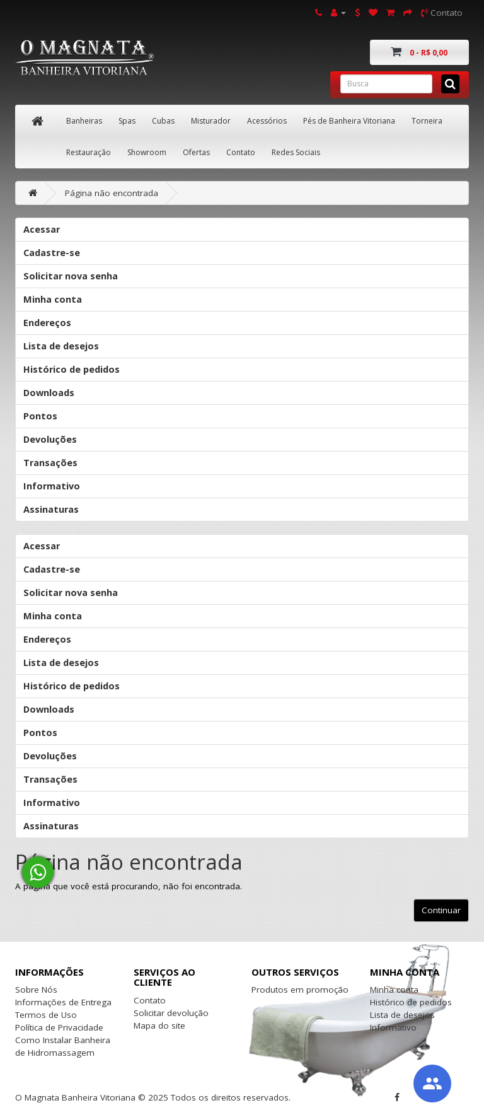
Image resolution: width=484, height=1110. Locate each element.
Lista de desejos (61, 346)
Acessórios (267, 120)
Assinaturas (51, 509)
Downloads (48, 393)
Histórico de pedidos (71, 369)
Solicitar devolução (171, 1013)
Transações (50, 463)
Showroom (146, 152)
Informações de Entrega (63, 1002)
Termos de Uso (46, 1014)
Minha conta (52, 299)
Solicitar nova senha (70, 276)
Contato (240, 152)
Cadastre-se (51, 253)
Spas (126, 120)
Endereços (47, 323)
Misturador (211, 120)
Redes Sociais (296, 152)
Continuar (441, 910)
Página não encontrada (111, 193)
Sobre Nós (36, 989)
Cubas (163, 120)
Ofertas (196, 152)
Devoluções (50, 439)
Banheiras (84, 120)
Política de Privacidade (59, 1027)
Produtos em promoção (300, 989)
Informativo (51, 486)
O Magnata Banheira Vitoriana (75, 1097)
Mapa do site (159, 1025)
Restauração (88, 152)
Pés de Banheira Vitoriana (349, 120)
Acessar (41, 229)
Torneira (427, 120)
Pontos (40, 416)
